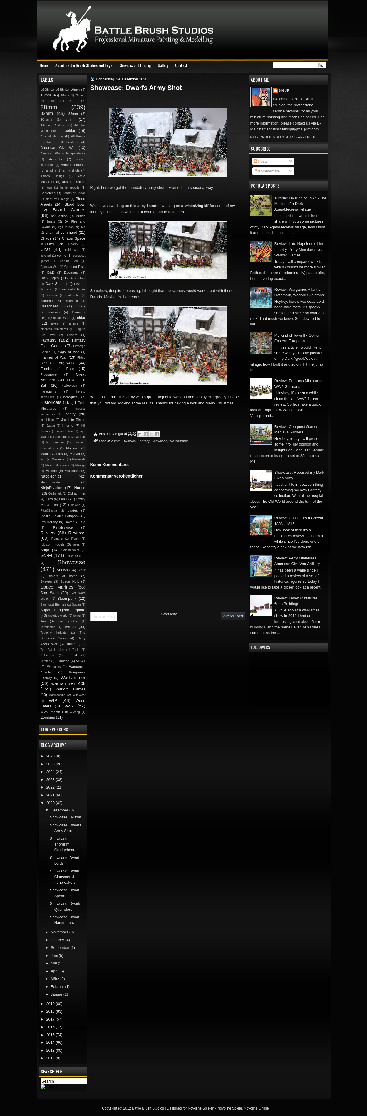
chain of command (61, 232)
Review (48, 532)
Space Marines (57, 586)
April (55, 971)
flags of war (68, 352)
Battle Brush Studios (148, 1108)
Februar (58, 986)
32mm (47, 113)
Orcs (49, 499)
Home (44, 65)
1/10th (45, 89)
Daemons (71, 272)
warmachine (57, 695)
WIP (53, 700)
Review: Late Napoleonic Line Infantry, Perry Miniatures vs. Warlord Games (299, 249)
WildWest (79, 695)
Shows (62, 570)
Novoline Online (256, 1108)
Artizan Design (52, 176)
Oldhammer (76, 493)
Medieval (58, 459)
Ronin (75, 538)
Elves (54, 323)
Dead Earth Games (72, 289)
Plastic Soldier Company (60, 516)
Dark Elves (77, 278)
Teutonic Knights (54, 632)
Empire (73, 323)
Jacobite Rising (73, 419)
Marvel (75, 454)
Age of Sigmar (52, 136)
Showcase (159, 441)
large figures (61, 436)
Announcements (73, 165)
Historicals (51, 402)
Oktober (58, 940)
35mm (73, 113)
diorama (47, 300)
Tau (43, 621)
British (80, 216)
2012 (51, 1058)
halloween (69, 385)
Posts (261, 161)
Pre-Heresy (49, 522)
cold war (71, 249)
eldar (81, 317)
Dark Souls (55, 283)
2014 (51, 1042)
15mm (46, 95)
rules (76, 544)
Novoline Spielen (201, 1108)
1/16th (59, 89)
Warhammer (178, 441)
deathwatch (73, 295)
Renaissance (63, 527)
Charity (73, 244)
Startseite (169, 614)
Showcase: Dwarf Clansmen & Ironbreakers (64, 877)
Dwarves (128, 441)
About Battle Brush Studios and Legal (84, 65)
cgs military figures (71, 227)
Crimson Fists (75, 266)
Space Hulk (69, 581)
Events (72, 335)
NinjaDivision (51, 487)
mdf (43, 459)
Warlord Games (70, 689)
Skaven (46, 581)
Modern (51, 471)
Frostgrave (49, 374)
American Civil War (58, 147)
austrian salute (74, 182)
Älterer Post (233, 616)
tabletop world (58, 615)
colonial (46, 255)
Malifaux (72, 448)
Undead (64, 661)
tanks (77, 615)
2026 (51, 756)
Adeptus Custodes (53, 125)
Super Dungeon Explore (63, 610)
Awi (49, 187)
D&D (50, 272)
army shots (71, 170)
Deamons (52, 295)
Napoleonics (51, 476)
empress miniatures (54, 329)
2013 (51, 1050)
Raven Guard (75, 522)
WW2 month (50, 712)
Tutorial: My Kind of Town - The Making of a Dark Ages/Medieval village (300, 204)
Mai (54, 963)
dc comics (47, 289)
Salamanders (70, 550)
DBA (77, 283)
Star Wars (50, 593)
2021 (51, 795)
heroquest (71, 397)
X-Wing (75, 712)
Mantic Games (52, 454)
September (60, 947)
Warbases (54, 666)
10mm (75, 89)
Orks (63, 499)
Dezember (60, 810)
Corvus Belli (69, 261)
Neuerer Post (104, 616)
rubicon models (53, 544)
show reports (75, 555)
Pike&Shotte (49, 510)
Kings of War (63, 431)
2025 (51, 764)
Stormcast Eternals (53, 604)
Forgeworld (66, 363)
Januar (57, 994)
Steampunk (66, 598)
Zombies (48, 717)
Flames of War (54, 357)
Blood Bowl (75, 204)
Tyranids (46, 661)
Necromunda (50, 482)
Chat (45, 249)
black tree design (57, 199)
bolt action (59, 216)
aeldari (70, 130)
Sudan (76, 604)
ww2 (69, 705)
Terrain (70, 627)
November (60, 932)
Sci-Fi (46, 555)
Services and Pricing (135, 65)
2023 (51, 779)
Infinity (69, 414)
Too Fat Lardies (52, 649)
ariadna (51, 170)
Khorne (67, 425)
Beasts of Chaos (73, 193)
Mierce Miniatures (57, 465)
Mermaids (78, 459)
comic (61, 255)
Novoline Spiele (229, 1108)
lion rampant (55, 442)
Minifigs (80, 465)
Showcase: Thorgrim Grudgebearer (64, 844)
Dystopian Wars (59, 318)
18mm (65, 95)
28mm (115, 441)
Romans (57, 538)
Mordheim (71, 471)
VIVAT (81, 661)
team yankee (68, 621)
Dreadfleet (49, 306)
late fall (80, 436)
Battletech (48, 193)
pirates (73, 510)
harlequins (48, 391)
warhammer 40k (68, 683)
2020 (51, 803)
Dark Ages (50, 278)
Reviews (76, 532)
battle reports (69, 187)
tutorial (72, 655)
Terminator (48, 627)
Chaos (46, 238)
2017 (51, 1019)
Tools (75, 649)
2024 (51, 771)
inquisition (47, 419)
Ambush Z (70, 142)
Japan (50, 425)
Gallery (163, 65)
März (55, 978)
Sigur (284, 90)
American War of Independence (63, 153)
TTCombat (48, 655)
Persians (74, 505)
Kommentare (267, 171)
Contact (181, 65)
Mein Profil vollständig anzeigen (283, 137)
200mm (80, 95)
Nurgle (80, 487)
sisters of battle (62, 576)
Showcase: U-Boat (65, 817)
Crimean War (49, 266)
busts (51, 221)
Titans (71, 644)
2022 (51, 787)
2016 (51, 1027)
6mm (69, 119)
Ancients (55, 159)
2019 (51, 1003)
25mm (72, 100)
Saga (45, 550)
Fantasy (144, 441)
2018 (51, 1011)
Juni (55, 955)
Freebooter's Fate (57, 369)
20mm (52, 100)
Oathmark (55, 493)
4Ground (46, 119)
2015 (51, 1035)
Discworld (71, 300)
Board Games (69, 209)
